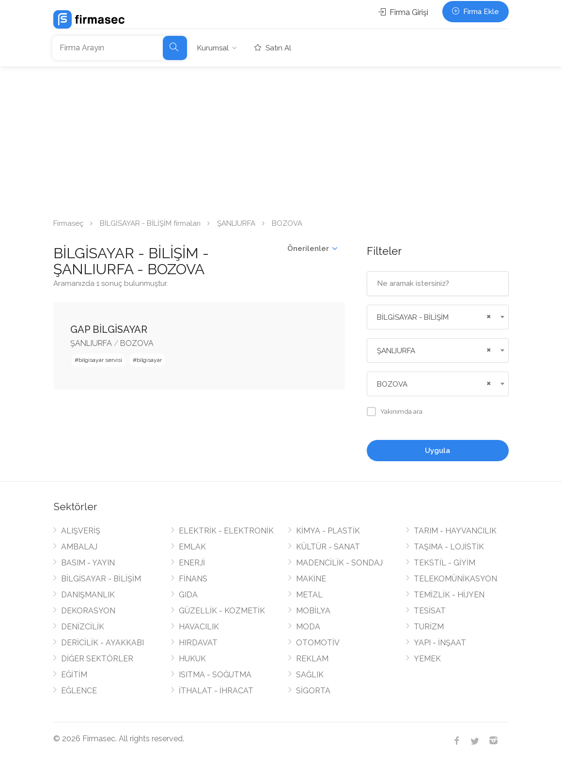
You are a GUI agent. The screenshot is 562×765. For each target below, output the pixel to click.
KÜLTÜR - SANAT (328, 546)
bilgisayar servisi (100, 360)
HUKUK (192, 658)
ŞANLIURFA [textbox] (396, 350)
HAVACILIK (199, 626)
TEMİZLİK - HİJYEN (449, 594)
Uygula (437, 450)
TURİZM (429, 626)
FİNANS (193, 578)
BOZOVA (137, 343)
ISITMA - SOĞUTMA (215, 674)
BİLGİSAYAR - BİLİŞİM (101, 578)
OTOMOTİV (318, 642)
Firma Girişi (403, 12)
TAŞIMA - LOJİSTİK (449, 546)
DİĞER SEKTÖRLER (97, 658)
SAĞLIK (310, 674)
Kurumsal (213, 48)
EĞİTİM (74, 674)
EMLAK (192, 546)
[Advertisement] (281, 139)
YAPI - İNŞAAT (440, 642)
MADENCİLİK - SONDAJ (339, 562)
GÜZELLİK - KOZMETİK (222, 610)
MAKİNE (311, 578)
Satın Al (272, 48)
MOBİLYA (313, 610)
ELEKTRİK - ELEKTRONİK (226, 530)
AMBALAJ (79, 546)
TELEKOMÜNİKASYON (455, 578)
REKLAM (312, 658)
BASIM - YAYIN (88, 562)
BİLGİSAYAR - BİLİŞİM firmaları (150, 223)
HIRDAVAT (198, 642)
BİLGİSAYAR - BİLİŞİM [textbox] (413, 317)
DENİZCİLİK (82, 626)
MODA (308, 626)
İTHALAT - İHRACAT (216, 690)
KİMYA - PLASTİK (328, 530)
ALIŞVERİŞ (80, 530)
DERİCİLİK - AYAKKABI (102, 642)
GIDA (188, 594)
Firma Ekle (475, 11)
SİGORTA (313, 690)
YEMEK (427, 658)
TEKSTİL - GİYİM (444, 562)
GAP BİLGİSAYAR (108, 329)
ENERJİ (192, 562)
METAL (309, 594)
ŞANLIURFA (236, 223)
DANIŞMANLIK (88, 594)
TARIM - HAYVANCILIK (455, 530)
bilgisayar (149, 360)
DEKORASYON (88, 610)
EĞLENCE (79, 690)
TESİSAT (430, 610)
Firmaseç (68, 223)
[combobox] (438, 317)
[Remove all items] (487, 315)
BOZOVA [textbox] (392, 384)
